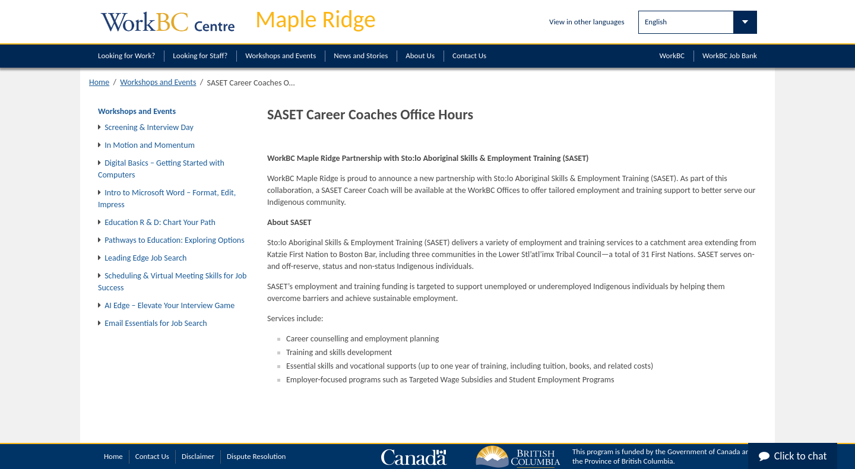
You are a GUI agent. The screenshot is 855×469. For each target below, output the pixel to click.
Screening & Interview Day (149, 127)
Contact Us (469, 55)
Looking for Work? (126, 55)
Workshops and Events (280, 55)
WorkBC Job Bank (729, 55)
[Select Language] (697, 22)
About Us (420, 55)
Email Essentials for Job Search (155, 323)
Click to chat (793, 455)
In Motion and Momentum (149, 145)
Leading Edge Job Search (145, 258)
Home (99, 82)
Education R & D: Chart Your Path (160, 222)
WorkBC (672, 55)
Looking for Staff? (200, 55)
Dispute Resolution (256, 456)
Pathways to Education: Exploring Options (174, 240)
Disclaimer (198, 456)
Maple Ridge (315, 19)
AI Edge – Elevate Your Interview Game (169, 305)
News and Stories (361, 55)
